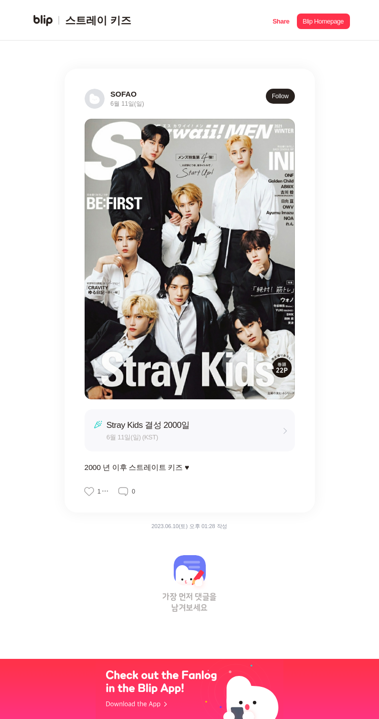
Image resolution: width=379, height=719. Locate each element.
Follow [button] (280, 96)
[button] (281, 20)
